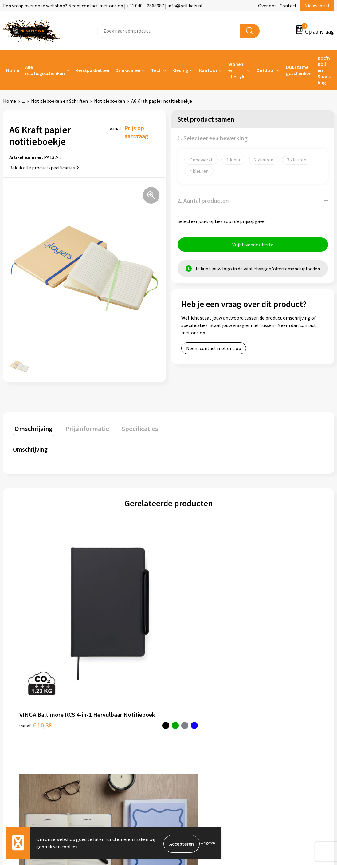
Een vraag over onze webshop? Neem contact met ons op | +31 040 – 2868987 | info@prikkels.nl (102, 5)
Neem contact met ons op (213, 350)
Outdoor (265, 70)
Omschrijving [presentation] (32, 426)
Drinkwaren (128, 70)
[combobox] (168, 31)
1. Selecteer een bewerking (213, 138)
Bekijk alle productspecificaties (44, 168)
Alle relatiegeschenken (45, 70)
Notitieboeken (109, 101)
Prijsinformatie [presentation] (82, 426)
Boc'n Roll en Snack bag (324, 70)
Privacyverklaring (276, 721)
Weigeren (208, 843)
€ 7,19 (267, 618)
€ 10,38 (27, 632)
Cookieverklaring (276, 711)
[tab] (32, 428)
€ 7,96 (111, 628)
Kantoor (208, 70)
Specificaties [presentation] (131, 426)
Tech (156, 70)
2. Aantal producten (203, 200)
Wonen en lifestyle (236, 70)
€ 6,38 (189, 628)
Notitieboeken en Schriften (59, 101)
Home (12, 70)
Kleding (180, 70)
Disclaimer (269, 730)
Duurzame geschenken (299, 70)
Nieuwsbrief (317, 5)
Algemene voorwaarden (283, 702)
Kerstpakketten (92, 70)
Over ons (267, 5)
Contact (288, 5)
